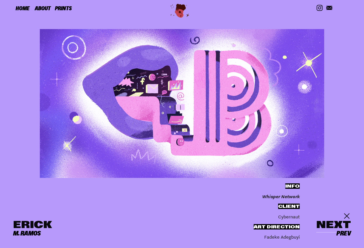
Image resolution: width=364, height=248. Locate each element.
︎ (347, 216)
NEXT (333, 224)
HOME (23, 8)
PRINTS (63, 8)
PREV (343, 233)
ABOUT (43, 8)
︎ (319, 8)
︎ (329, 8)
